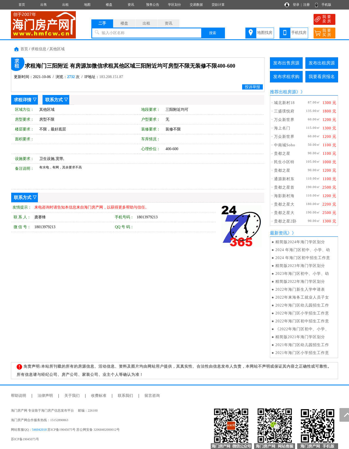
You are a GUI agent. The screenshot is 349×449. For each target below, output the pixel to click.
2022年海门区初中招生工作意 (302, 321)
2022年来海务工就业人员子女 (302, 297)
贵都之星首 (284, 187)
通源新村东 (284, 179)
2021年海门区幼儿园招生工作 (302, 345)
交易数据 (196, 5)
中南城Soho (284, 145)
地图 (87, 5)
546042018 (39, 430)
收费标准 (98, 396)
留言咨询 (152, 396)
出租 (65, 5)
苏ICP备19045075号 (25, 439)
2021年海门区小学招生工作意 (302, 353)
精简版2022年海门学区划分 (300, 281)
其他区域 (57, 49)
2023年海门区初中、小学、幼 (302, 274)
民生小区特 (284, 162)
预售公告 (152, 5)
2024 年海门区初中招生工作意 (302, 258)
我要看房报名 (322, 76)
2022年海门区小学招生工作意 (302, 313)
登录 (296, 5)
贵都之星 (282, 153)
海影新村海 (284, 196)
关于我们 (72, 396)
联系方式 (54, 99)
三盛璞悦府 (284, 111)
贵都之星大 (284, 204)
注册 (306, 5)
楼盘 (109, 5)
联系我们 (125, 396)
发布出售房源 (286, 63)
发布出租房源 (322, 63)
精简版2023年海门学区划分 (300, 266)
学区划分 (174, 5)
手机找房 (298, 33)
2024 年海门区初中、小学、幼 (302, 250)
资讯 (131, 5)
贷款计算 (218, 5)
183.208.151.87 (111, 77)
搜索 (212, 33)
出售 (43, 5)
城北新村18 (284, 103)
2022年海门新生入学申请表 (300, 289)
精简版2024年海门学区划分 (300, 242)
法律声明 (45, 396)
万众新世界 (284, 120)
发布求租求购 (286, 76)
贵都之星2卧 (285, 221)
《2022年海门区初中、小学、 (302, 329)
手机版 (326, 5)
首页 (22, 5)
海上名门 (282, 128)
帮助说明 (18, 396)
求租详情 (22, 99)
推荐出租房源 (283, 92)
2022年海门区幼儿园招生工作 (302, 305)
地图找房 (264, 33)
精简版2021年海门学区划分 (300, 337)
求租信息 (38, 49)
